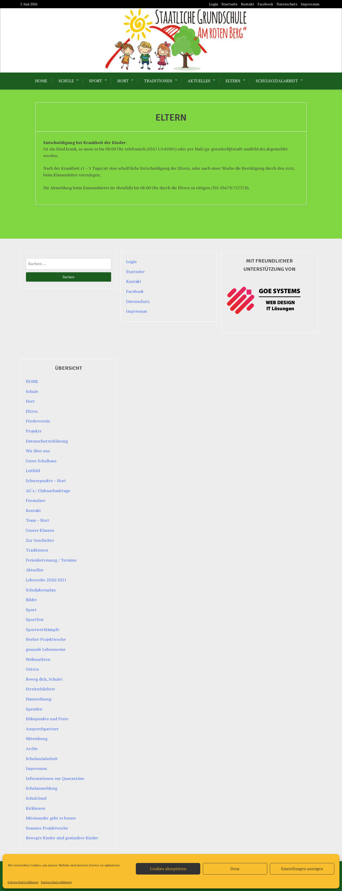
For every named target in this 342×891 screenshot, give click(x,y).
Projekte (33, 431)
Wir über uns (38, 451)
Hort (123, 81)
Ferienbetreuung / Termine (51, 560)
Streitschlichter (40, 689)
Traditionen (158, 81)
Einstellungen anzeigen (302, 868)
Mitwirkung (36, 738)
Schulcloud (36, 798)
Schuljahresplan (41, 590)
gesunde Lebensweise (45, 649)
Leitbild (33, 470)
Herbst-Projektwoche (46, 639)
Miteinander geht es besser (51, 818)
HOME (41, 81)
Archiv (32, 748)
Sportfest (35, 619)
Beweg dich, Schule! (44, 679)
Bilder (31, 599)
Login (213, 4)
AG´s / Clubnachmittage (48, 490)
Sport (95, 81)
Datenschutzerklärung (23, 882)
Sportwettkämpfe (42, 629)
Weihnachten (38, 659)
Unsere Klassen (40, 530)
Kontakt (247, 4)
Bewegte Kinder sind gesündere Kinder (62, 838)
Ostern (32, 669)
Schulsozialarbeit (277, 81)
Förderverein (38, 421)
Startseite (229, 4)
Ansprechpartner (42, 729)
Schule (66, 81)
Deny (235, 868)
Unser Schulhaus (41, 461)
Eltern (233, 81)
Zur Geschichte (40, 540)
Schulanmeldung (41, 788)
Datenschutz (287, 4)
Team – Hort (37, 520)
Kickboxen (35, 808)
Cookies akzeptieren (168, 868)
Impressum (310, 4)
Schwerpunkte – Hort (46, 480)
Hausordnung (38, 699)
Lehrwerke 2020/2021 (46, 580)
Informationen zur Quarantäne (55, 778)
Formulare (35, 500)
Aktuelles (199, 81)
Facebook (265, 4)
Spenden (34, 709)
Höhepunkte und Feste (47, 719)
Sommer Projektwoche (47, 828)
